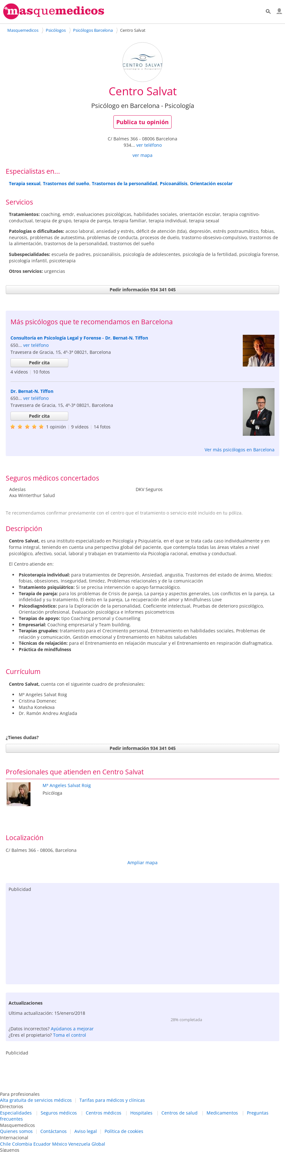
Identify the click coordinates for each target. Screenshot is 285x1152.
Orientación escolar (211, 183)
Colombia (22, 1144)
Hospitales (141, 1113)
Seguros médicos (59, 1113)
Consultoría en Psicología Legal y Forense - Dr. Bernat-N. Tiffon (79, 338)
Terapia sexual (24, 183)
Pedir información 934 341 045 (143, 289)
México (59, 1144)
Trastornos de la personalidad (124, 183)
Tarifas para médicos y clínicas (112, 1100)
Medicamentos (222, 1113)
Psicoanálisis (173, 183)
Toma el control (69, 1035)
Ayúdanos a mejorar (72, 1029)
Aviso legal (85, 1131)
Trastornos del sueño (66, 183)
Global (98, 1144)
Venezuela (79, 1144)
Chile (5, 1144)
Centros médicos (103, 1113)
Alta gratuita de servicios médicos (36, 1100)
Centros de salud (179, 1113)
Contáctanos (53, 1131)
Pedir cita (39, 363)
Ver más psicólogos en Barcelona (240, 450)
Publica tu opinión (142, 122)
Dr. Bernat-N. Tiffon (31, 391)
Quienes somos (16, 1131)
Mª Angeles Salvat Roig (67, 785)
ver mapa (142, 155)
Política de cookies (124, 1131)
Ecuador (42, 1144)
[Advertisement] (142, 936)
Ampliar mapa (142, 862)
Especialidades (16, 1113)
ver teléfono (149, 145)
